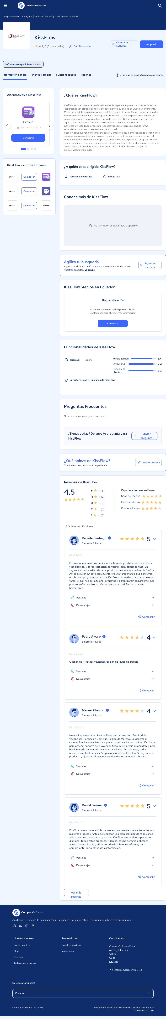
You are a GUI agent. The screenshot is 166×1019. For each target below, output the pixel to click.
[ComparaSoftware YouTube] (21, 926)
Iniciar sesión (68, 951)
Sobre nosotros (22, 945)
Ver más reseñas (76, 893)
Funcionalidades (66, 74)
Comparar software (120, 44)
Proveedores (69, 938)
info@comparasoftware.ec (125, 970)
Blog (16, 951)
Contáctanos (117, 938)
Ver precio (151, 44)
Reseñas (86, 74)
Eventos (18, 957)
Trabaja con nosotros (25, 963)
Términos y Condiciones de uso (143, 1009)
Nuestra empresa (24, 938)
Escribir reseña (79, 46)
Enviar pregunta (142, 436)
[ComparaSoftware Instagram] (33, 926)
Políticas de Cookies (129, 1007)
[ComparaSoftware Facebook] (27, 926)
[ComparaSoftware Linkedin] (14, 926)
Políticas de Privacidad (105, 1007)
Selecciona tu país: (23, 983)
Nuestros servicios (71, 945)
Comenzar (113, 323)
